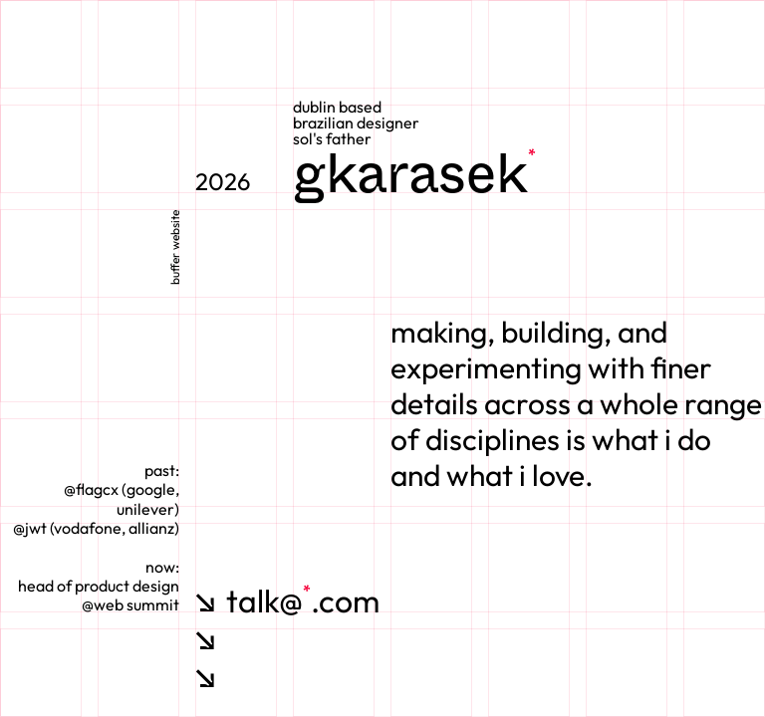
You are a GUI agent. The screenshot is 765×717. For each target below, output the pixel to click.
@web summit (130, 604)
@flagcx (91, 489)
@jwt (30, 528)
